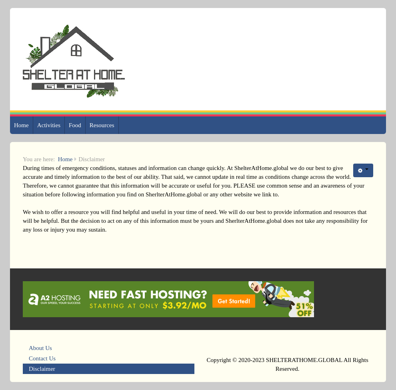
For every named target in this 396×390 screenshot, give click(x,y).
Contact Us (42, 358)
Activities (48, 125)
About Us (40, 348)
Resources (102, 125)
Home (21, 125)
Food (75, 125)
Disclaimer (42, 369)
